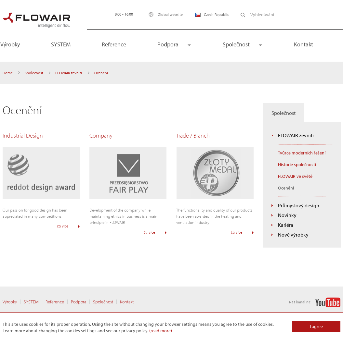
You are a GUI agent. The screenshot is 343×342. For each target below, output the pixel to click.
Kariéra (285, 225)
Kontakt (303, 44)
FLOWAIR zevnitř (68, 72)
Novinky (287, 215)
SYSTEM (61, 44)
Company (100, 135)
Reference (114, 44)
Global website (164, 14)
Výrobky (10, 301)
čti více (62, 226)
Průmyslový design (298, 205)
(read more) (160, 331)
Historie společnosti (297, 164)
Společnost (236, 44)
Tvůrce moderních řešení (301, 153)
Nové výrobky (293, 234)
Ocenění (286, 188)
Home (8, 72)
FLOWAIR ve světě (295, 176)
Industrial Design (23, 135)
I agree (316, 326)
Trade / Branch (193, 135)
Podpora (167, 44)
